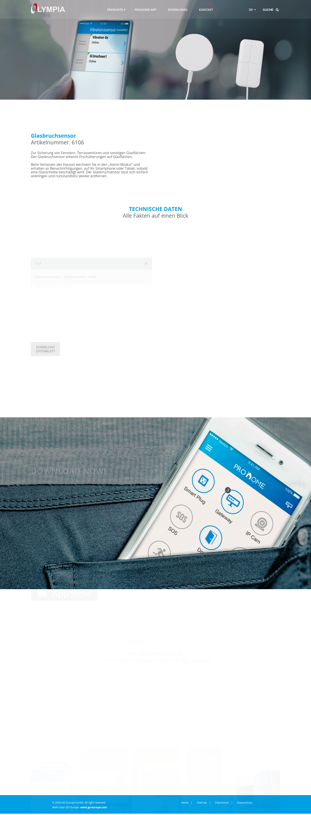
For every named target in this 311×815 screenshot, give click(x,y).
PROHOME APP (145, 10)
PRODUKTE (115, 10)
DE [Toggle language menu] (251, 10)
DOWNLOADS (177, 10)
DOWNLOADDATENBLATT (45, 349)
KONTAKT (206, 10)
